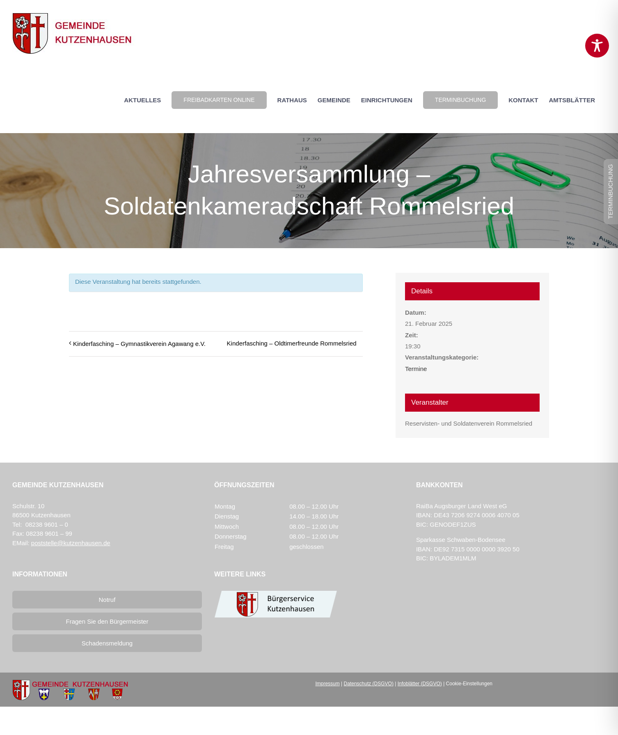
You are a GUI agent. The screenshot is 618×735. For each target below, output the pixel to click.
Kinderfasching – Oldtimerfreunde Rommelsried (292, 343)
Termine (416, 368)
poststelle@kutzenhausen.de (70, 542)
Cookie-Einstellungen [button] (469, 684)
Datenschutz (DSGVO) (369, 684)
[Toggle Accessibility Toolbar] (597, 45)
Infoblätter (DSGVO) (420, 684)
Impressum (327, 684)
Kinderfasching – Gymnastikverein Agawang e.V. (139, 343)
